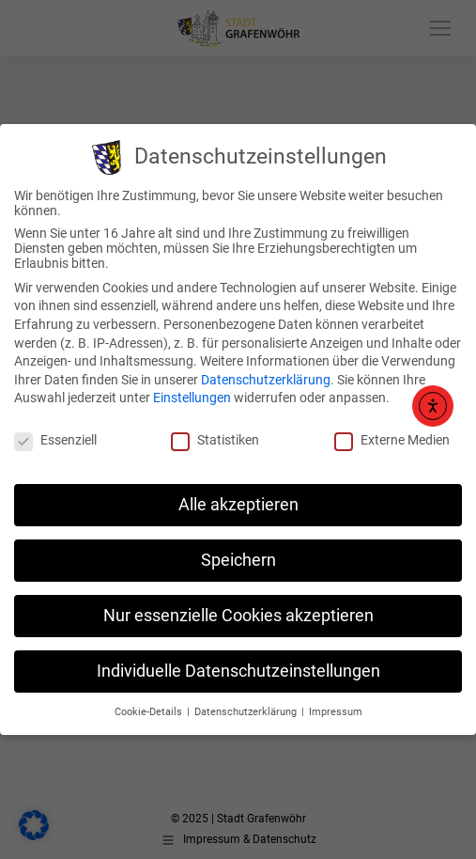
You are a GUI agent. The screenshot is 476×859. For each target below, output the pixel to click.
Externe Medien (392, 439)
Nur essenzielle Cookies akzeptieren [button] (238, 615)
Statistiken (215, 439)
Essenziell (55, 439)
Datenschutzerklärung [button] (246, 712)
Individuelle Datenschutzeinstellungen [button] (238, 671)
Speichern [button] (238, 560)
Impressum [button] (335, 712)
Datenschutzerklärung (265, 379)
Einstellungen (192, 397)
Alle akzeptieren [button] (238, 504)
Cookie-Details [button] (150, 712)
